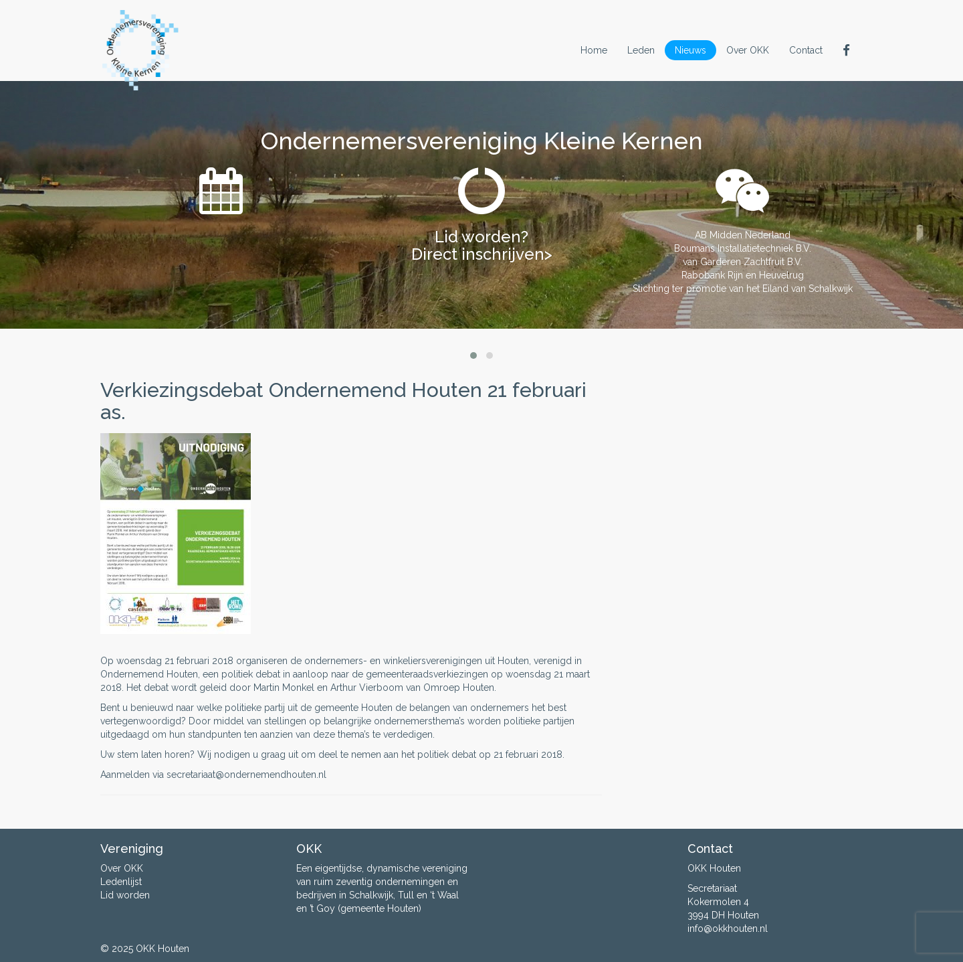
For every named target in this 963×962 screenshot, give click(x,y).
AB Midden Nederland (742, 235)
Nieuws (690, 50)
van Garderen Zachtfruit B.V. (742, 261)
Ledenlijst (121, 881)
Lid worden (125, 895)
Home (593, 50)
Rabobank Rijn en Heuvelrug (742, 275)
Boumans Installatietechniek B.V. (742, 248)
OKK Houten (162, 948)
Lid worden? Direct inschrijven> (481, 245)
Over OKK (747, 50)
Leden (641, 50)
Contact (806, 50)
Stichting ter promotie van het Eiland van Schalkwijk (743, 288)
